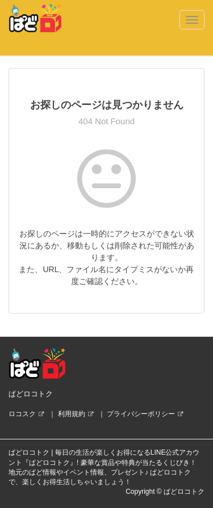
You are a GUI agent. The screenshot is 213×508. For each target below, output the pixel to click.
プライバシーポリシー (141, 414)
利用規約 (71, 414)
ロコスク (22, 414)
